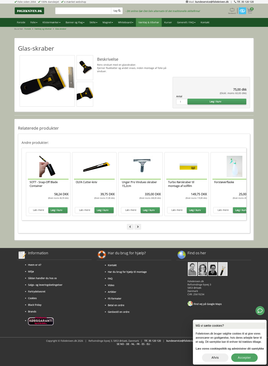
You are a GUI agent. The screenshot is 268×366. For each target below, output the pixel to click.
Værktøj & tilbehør (148, 22)
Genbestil (232, 10)
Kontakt (205, 22)
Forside (21, 22)
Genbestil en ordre (118, 311)
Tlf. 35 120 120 (245, 1)
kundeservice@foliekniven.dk (212, 1)
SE (118, 344)
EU (148, 344)
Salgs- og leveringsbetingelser (45, 284)
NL (133, 344)
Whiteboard (125, 22)
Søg (116, 10)
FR (138, 344)
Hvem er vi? (34, 264)
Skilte (93, 22)
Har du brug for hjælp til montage (127, 271)
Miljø (31, 271)
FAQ (110, 278)
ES (143, 344)
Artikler (112, 291)
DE (127, 344)
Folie (33, 22)
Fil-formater (114, 298)
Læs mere (38, 210)
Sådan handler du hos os (42, 278)
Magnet (108, 22)
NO (122, 344)
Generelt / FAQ (186, 22)
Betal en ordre (116, 305)
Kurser (168, 22)
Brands (32, 311)
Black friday (34, 304)
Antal (179, 96)
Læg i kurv (215, 101)
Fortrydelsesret (36, 291)
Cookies (32, 298)
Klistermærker (52, 22)
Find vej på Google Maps (204, 304)
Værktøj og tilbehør (43, 29)
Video (111, 285)
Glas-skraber (60, 29)
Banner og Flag (75, 22)
